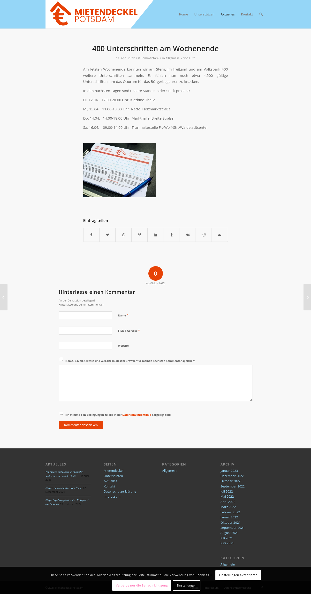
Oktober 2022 (230, 481)
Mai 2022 (227, 496)
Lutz (192, 58)
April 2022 (227, 502)
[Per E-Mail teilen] (220, 235)
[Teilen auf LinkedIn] (155, 235)
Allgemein (172, 58)
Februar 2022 (230, 512)
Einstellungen (187, 585)
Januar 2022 (229, 517)
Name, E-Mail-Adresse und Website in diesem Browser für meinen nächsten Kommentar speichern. (130, 361)
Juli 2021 (226, 538)
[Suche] (261, 14)
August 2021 (229, 532)
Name (123, 315)
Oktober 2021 (230, 522)
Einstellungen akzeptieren (238, 575)
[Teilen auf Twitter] (107, 235)
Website (123, 345)
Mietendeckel (113, 470)
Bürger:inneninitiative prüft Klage (64, 488)
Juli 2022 (226, 491)
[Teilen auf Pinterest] (139, 235)
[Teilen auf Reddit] (204, 235)
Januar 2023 (229, 470)
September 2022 (232, 486)
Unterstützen (113, 476)
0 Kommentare (148, 58)
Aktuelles (110, 481)
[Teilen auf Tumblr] (172, 235)
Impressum (112, 496)
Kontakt (109, 486)
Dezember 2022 (232, 476)
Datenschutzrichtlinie (136, 414)
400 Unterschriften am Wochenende (155, 48)
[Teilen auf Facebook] (91, 235)
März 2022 (228, 507)
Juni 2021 (227, 543)
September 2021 (232, 527)
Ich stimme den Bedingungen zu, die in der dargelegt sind (118, 414)
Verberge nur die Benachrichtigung (142, 585)
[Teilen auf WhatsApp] (123, 235)
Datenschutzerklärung (120, 491)
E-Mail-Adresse (129, 330)
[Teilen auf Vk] (188, 235)
